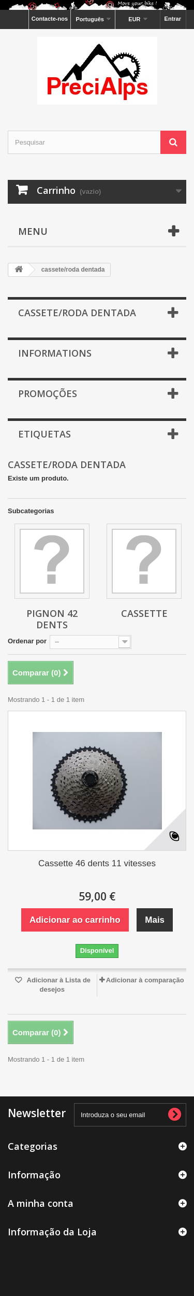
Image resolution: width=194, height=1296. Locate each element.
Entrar (173, 19)
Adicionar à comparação (145, 980)
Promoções (47, 393)
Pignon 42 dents (52, 619)
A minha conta (40, 1203)
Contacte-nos (50, 19)
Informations (55, 353)
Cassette (144, 613)
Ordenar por (27, 641)
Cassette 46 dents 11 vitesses (97, 863)
